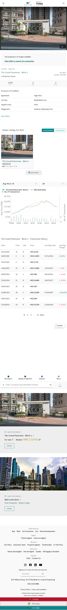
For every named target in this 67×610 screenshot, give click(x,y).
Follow (9, 446)
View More (5, 116)
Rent (18, 531)
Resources (33, 549)
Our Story (8, 545)
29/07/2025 (5, 262)
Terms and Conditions (39, 589)
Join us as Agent (40, 538)
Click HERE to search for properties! (19, 61)
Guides (38, 551)
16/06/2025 (5, 268)
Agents (33, 535)
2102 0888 (33, 608)
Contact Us (36, 558)
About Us (33, 542)
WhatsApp (33, 603)
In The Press (58, 545)
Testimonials (47, 545)
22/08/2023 (5, 292)
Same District (59, 130)
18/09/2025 (5, 256)
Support (33, 556)
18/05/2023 (5, 299)
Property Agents (33, 545)
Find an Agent (26, 538)
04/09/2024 (5, 274)
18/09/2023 (5, 286)
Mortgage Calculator (51, 551)
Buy (13, 531)
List (36, 531)
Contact (33, 599)
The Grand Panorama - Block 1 (15, 161)
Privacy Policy (25, 589)
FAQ (28, 558)
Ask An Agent (28, 551)
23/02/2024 (5, 280)
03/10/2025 (5, 252)
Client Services (33, 529)
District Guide (24, 503)
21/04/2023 (5, 305)
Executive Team (19, 545)
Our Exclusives (28, 531)
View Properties (11, 503)
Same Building (48, 130)
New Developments (47, 531)
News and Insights (15, 551)
